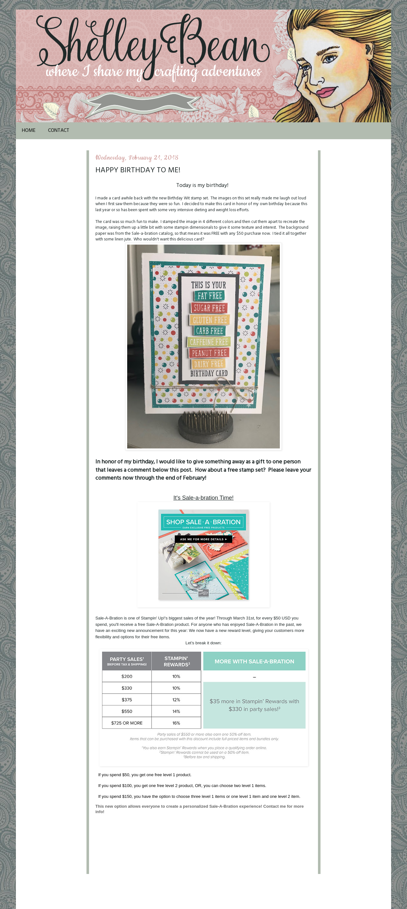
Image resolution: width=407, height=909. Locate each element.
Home (29, 130)
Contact (58, 130)
